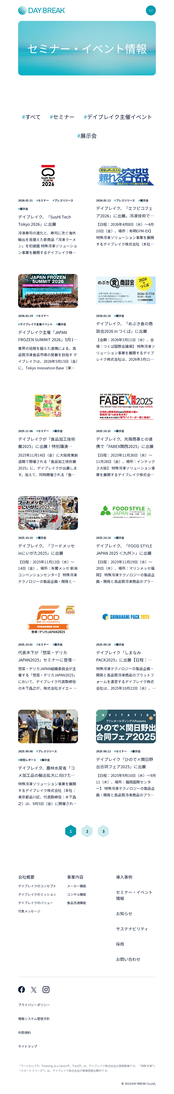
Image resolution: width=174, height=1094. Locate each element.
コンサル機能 (76, 894)
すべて (33, 117)
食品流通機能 (76, 902)
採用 (120, 944)
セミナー (64, 117)
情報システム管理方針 (34, 1018)
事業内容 (75, 877)
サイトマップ (27, 1046)
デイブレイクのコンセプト (37, 886)
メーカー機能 (76, 886)
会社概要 (26, 877)
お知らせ (124, 913)
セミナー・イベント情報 (134, 895)
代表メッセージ (29, 911)
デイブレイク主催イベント (119, 117)
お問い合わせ (128, 959)
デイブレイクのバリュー (35, 902)
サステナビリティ (132, 929)
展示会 (88, 135)
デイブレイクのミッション (37, 894)
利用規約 (24, 1032)
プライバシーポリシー (34, 1004)
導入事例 (124, 877)
